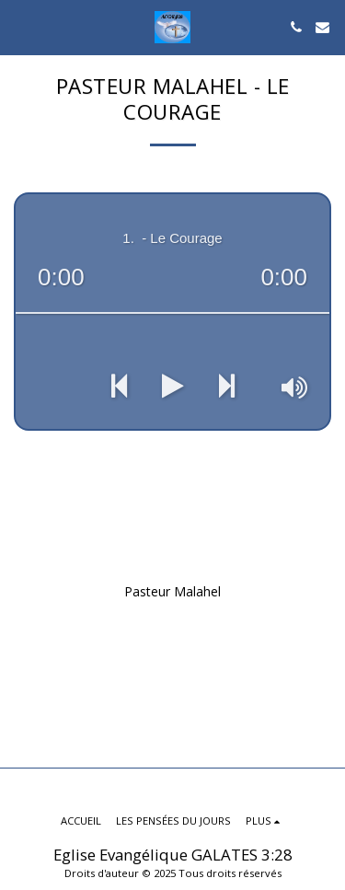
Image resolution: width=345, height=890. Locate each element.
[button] (20, 26)
